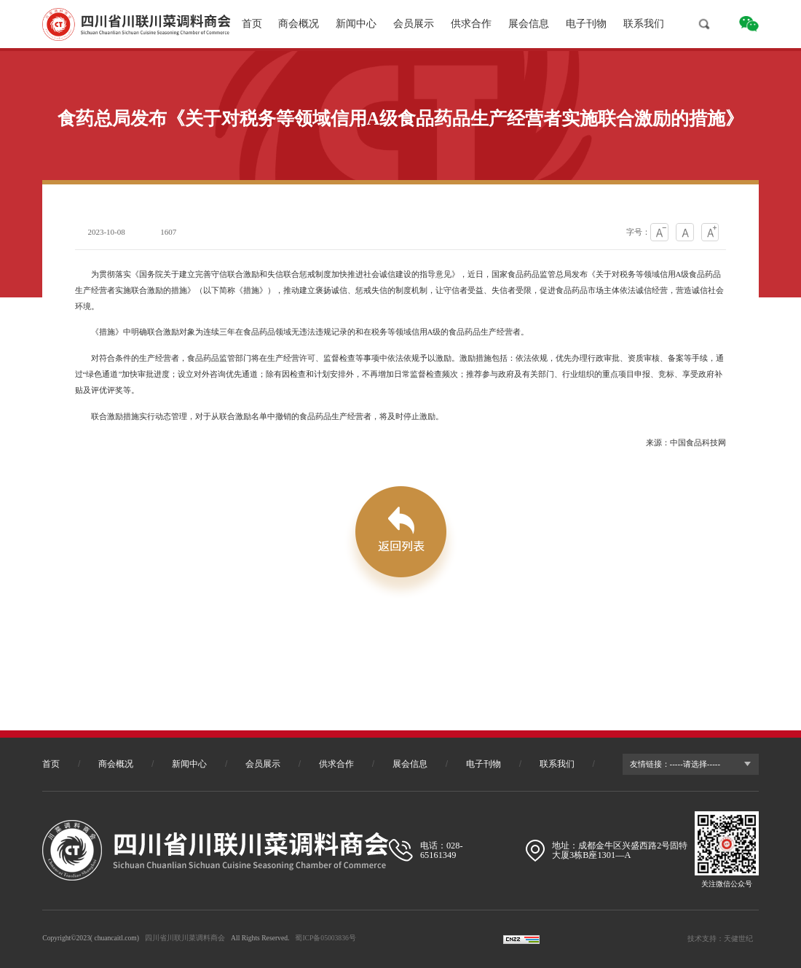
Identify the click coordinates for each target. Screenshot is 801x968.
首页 (252, 23)
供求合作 (471, 23)
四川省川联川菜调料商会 (185, 938)
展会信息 (528, 23)
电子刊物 (586, 23)
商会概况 (298, 23)
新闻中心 (356, 23)
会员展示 (413, 23)
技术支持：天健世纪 (720, 938)
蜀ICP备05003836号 (325, 938)
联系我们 (643, 23)
